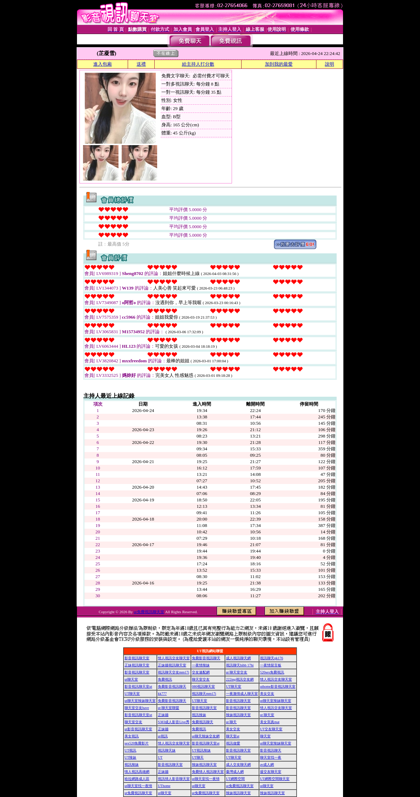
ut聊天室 (131, 679)
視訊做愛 (233, 743)
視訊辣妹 (199, 715)
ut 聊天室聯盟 (168, 708)
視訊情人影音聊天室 (174, 779)
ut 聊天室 (267, 715)
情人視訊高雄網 (137, 772)
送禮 (141, 64)
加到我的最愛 (279, 64)
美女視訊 (132, 736)
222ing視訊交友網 (240, 679)
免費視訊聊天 (202, 722)
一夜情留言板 (270, 665)
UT (160, 757)
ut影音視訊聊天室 (138, 729)
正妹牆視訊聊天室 (172, 665)
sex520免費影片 (137, 743)
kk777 (162, 694)
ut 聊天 (231, 722)
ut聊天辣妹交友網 (206, 736)
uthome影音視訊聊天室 (277, 686)
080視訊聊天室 (203, 686)
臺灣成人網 (235, 772)
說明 (329, 64)
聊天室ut (232, 736)
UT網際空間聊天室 (274, 779)
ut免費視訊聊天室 (149, 612)
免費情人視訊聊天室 (208, 772)
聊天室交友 (201, 679)
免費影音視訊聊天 (206, 658)
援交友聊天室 (270, 772)
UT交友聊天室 (271, 729)
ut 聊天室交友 (236, 672)
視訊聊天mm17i (204, 694)
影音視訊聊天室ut (138, 686)
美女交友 (267, 694)
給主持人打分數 (198, 64)
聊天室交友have (137, 708)
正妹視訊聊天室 (137, 665)
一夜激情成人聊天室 (242, 694)
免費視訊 (165, 679)
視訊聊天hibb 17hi (240, 665)
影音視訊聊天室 (137, 658)
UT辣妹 (130, 757)
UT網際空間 (235, 779)
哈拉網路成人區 (137, 779)
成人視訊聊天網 (238, 658)
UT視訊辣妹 (201, 750)
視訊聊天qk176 (271, 658)
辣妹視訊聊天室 (238, 715)
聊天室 (265, 736)
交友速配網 (201, 672)
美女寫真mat (270, 722)
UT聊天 (198, 757)
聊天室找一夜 (270, 757)
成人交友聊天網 (238, 764)
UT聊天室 (233, 686)
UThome (164, 786)
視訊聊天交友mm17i (173, 672)
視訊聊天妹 (167, 750)
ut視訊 (163, 736)
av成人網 (267, 764)
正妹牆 (163, 715)
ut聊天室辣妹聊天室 (140, 701)
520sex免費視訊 (272, 672)
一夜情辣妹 (201, 665)
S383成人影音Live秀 (173, 722)
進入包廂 (102, 64)
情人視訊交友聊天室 (174, 658)
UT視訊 (130, 750)
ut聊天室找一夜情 (206, 779)
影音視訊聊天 (270, 750)
